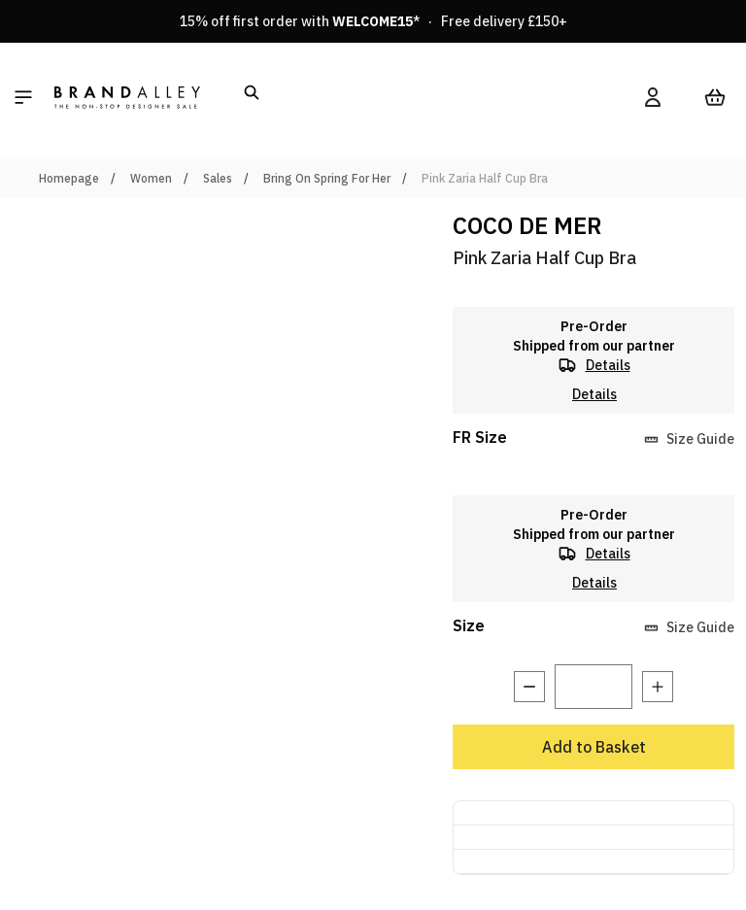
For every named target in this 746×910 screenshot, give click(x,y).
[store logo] (127, 97)
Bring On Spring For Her (326, 178)
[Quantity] (593, 686)
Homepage (69, 178)
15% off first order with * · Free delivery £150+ (373, 21)
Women (151, 178)
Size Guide (689, 439)
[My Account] (653, 97)
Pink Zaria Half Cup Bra (485, 178)
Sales (217, 178)
